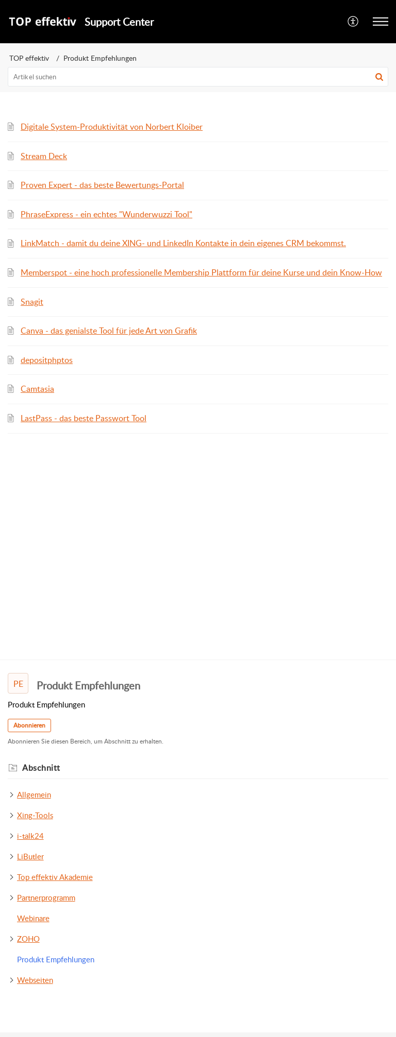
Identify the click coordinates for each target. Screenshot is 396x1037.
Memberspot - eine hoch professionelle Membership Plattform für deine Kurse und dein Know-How (201, 272)
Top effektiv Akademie (55, 877)
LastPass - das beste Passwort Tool (83, 418)
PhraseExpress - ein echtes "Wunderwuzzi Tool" (106, 214)
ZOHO (28, 939)
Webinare (33, 918)
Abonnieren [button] (29, 725)
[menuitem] (353, 21)
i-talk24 (30, 836)
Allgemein (34, 794)
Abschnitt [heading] (41, 767)
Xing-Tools (35, 815)
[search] (198, 77)
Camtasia (37, 388)
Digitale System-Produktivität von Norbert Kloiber (112, 126)
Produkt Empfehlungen (55, 959)
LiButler (30, 856)
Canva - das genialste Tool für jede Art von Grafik (109, 330)
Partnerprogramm (46, 897)
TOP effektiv (29, 58)
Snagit (32, 301)
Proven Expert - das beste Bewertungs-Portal (102, 185)
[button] (353, 21)
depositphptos (47, 360)
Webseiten (35, 980)
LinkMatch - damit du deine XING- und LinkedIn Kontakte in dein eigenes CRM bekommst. (183, 243)
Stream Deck (44, 156)
